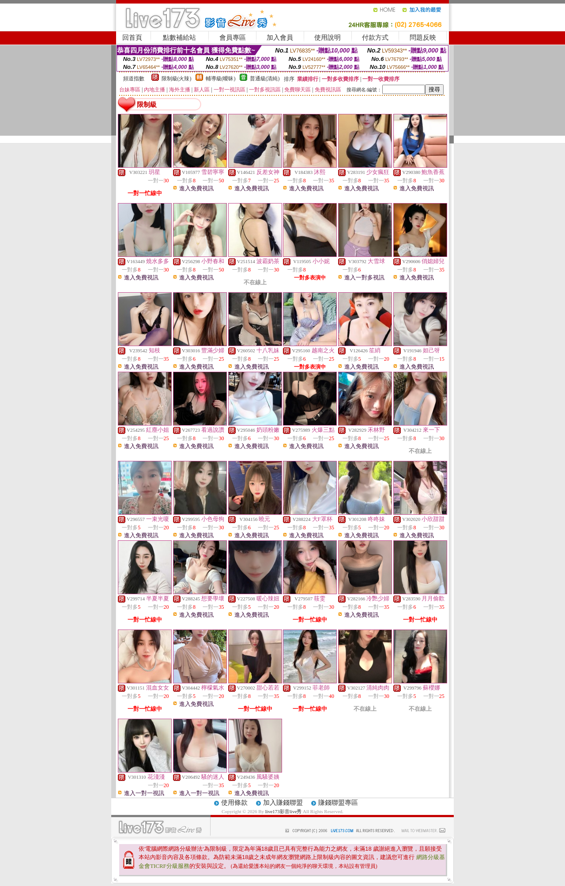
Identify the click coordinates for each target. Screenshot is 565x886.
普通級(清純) (265, 78)
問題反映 (423, 37)
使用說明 (327, 37)
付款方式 (375, 37)
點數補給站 (179, 37)
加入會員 (280, 37)
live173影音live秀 (283, 811)
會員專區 (232, 37)
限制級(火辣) (177, 78)
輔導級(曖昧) (221, 78)
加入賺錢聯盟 (283, 802)
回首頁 (132, 37)
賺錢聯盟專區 (338, 802)
